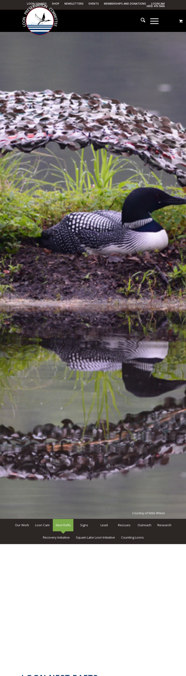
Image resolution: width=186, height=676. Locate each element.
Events (94, 3)
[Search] (140, 21)
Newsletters (74, 3)
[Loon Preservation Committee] (39, 21)
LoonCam (158, 3)
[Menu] (152, 21)
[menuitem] (74, 3)
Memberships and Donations (125, 3)
